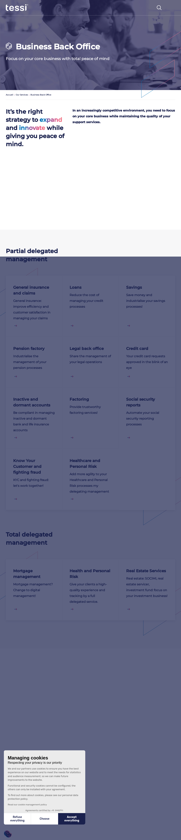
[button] (8, 834)
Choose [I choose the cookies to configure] (44, 818)
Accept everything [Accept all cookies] (71, 818)
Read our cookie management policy (27, 804)
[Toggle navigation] (171, 8)
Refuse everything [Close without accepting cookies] (17, 818)
